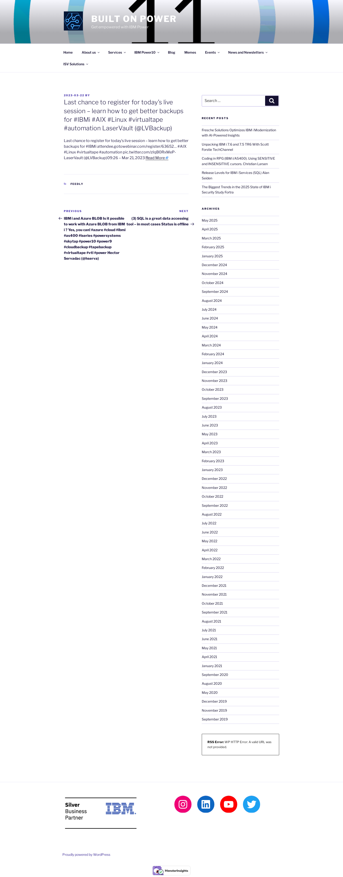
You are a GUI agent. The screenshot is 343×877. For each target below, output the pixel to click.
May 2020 (210, 692)
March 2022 (211, 559)
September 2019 (215, 719)
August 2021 (211, 621)
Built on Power (134, 19)
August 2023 (212, 407)
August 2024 (212, 301)
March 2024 (211, 345)
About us (91, 52)
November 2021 (214, 594)
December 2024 (214, 265)
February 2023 (213, 461)
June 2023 (210, 425)
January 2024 (212, 363)
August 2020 (212, 683)
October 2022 (212, 496)
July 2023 (209, 416)
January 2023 (212, 470)
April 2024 (210, 336)
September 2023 (215, 398)
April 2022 (209, 550)
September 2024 (215, 291)
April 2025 (210, 229)
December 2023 (214, 372)
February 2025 (213, 247)
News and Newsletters (248, 52)
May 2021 (209, 648)
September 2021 (214, 612)
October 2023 (212, 389)
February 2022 (213, 568)
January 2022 (212, 577)
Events (212, 52)
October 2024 (212, 283)
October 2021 (212, 603)
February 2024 (213, 354)
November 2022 (214, 488)
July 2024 (209, 309)
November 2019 (214, 710)
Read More (155, 158)
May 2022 (209, 541)
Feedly (77, 184)
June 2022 (210, 532)
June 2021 (209, 639)
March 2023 (211, 452)
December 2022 (214, 479)
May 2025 (209, 220)
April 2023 (210, 443)
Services (117, 52)
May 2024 (209, 327)
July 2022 (209, 523)
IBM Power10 (147, 52)
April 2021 (209, 657)
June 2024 (210, 318)
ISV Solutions (76, 64)
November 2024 (214, 274)
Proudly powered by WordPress (86, 854)
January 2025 (212, 256)
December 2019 (214, 701)
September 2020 (215, 675)
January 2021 (212, 666)
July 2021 (209, 630)
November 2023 (214, 381)
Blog (171, 52)
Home (68, 52)
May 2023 (209, 434)
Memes (190, 52)
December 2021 (214, 585)
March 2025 (211, 238)
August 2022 (212, 514)
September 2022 (215, 505)
